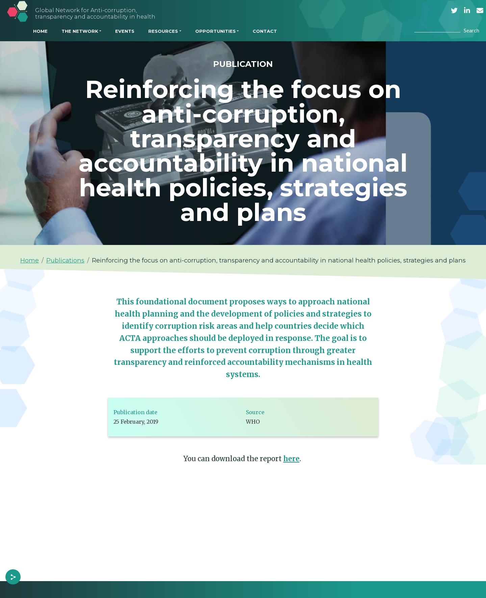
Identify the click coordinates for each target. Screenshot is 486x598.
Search (471, 30)
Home (29, 260)
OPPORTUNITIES (215, 31)
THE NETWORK (79, 31)
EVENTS (124, 31)
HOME (40, 31)
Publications (65, 260)
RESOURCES (163, 31)
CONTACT (265, 31)
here (291, 458)
